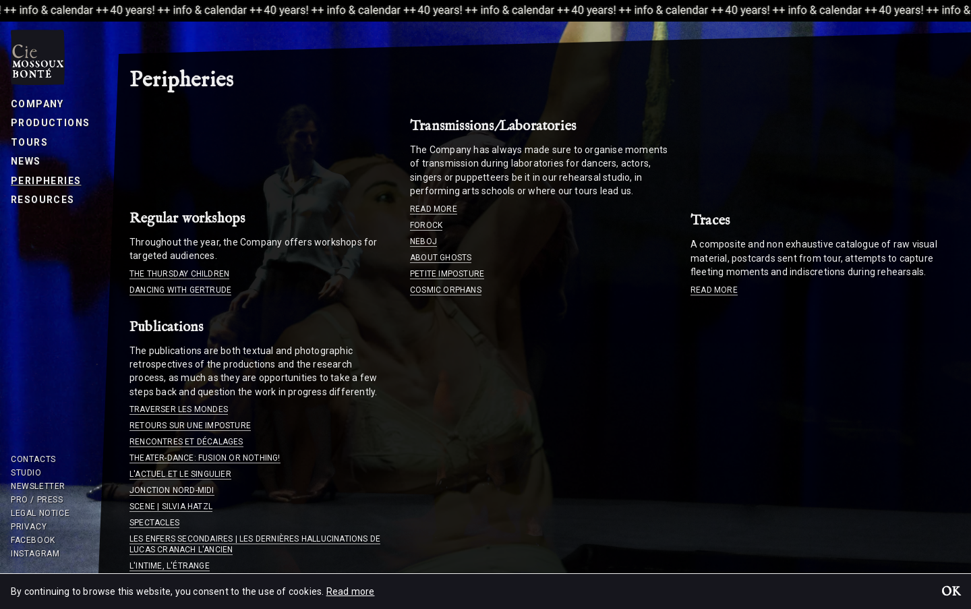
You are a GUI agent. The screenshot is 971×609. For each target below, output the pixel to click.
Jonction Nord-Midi (171, 490)
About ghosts (440, 257)
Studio (26, 472)
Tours (29, 142)
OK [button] (950, 593)
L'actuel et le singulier (180, 474)
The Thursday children (179, 274)
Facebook (33, 540)
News (26, 161)
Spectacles (154, 522)
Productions (50, 122)
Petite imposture (447, 274)
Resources (43, 199)
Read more (433, 209)
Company (37, 103)
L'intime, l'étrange (169, 566)
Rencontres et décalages (186, 441)
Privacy (29, 526)
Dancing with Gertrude (180, 290)
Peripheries (46, 180)
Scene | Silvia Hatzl (170, 506)
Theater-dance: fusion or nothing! (205, 458)
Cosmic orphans (445, 290)
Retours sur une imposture (190, 425)
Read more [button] (350, 591)
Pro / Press (37, 499)
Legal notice (40, 513)
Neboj (423, 241)
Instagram (35, 553)
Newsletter (38, 486)
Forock (426, 225)
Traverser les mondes (178, 409)
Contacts (33, 459)
